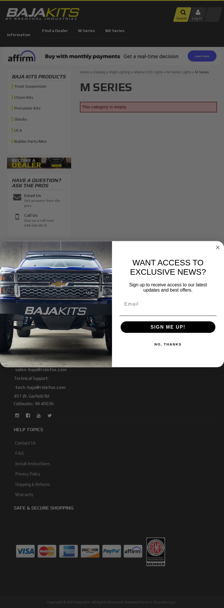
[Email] (168, 303)
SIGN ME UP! (168, 327)
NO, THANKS (167, 344)
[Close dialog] (217, 247)
